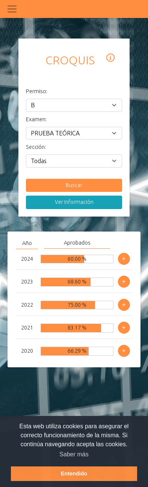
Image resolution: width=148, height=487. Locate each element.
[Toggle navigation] (12, 9)
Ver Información (74, 202)
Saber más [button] (73, 454)
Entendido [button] (74, 474)
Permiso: (35, 91)
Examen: (35, 119)
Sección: (35, 147)
